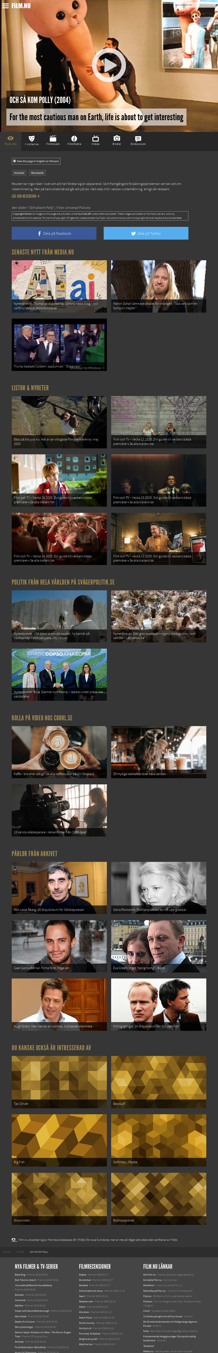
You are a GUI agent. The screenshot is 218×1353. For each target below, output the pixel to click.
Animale (19, 1314)
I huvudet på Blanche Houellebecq (33, 1258)
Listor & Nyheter (30, 384)
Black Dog (20, 1247)
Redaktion (149, 1258)
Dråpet (82, 1247)
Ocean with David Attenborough (32, 1283)
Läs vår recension (26, 196)
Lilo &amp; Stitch (24, 1340)
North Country (87, 1295)
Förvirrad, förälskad (89, 1306)
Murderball (85, 1252)
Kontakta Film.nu (152, 1252)
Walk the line (86, 1317)
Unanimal (20, 1272)
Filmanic (147, 1274)
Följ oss (147, 1268)
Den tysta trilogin (24, 1299)
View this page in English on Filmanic (36, 161)
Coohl (146, 1283)
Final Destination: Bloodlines (30, 1319)
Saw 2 (82, 1268)
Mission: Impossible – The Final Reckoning (37, 1330)
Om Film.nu (149, 1247)
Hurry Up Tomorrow (25, 1325)
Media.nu (148, 1323)
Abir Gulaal (20, 1288)
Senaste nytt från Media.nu (43, 252)
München (84, 1284)
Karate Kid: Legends (25, 1345)
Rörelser (19, 1267)
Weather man (86, 1274)
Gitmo (82, 1279)
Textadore (148, 1318)
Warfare (19, 1278)
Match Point (85, 1290)
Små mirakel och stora (91, 1263)
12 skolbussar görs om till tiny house (162, 1288)
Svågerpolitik (150, 1333)
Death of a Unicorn (25, 1294)
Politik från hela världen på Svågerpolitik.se (63, 573)
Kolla (146, 1303)
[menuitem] (7, 1225)
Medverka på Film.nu (154, 1263)
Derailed (83, 1258)
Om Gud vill (85, 1300)
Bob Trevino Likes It (25, 1252)
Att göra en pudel (88, 1311)
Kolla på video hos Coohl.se (42, 705)
